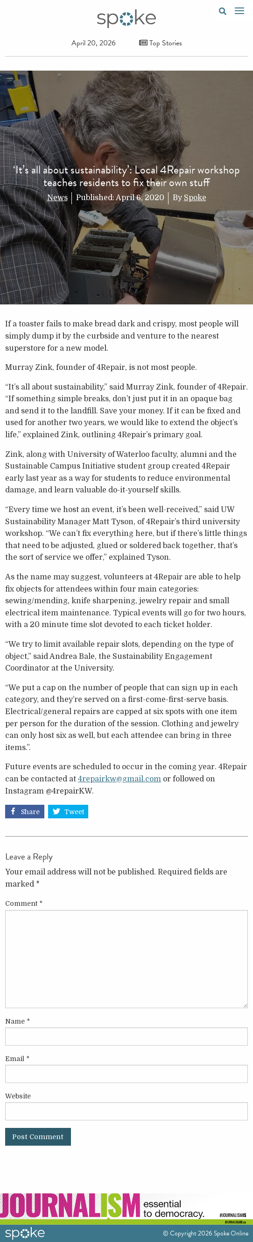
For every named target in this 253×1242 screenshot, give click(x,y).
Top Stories (160, 43)
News (57, 198)
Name (17, 1021)
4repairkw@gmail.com (119, 779)
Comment (23, 903)
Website (18, 1096)
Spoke (195, 198)
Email (17, 1058)
